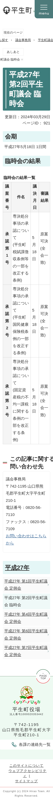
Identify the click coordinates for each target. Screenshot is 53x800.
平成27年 (17, 567)
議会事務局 (23, 40)
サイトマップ (26, 781)
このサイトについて (26, 765)
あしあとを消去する (22, 59)
